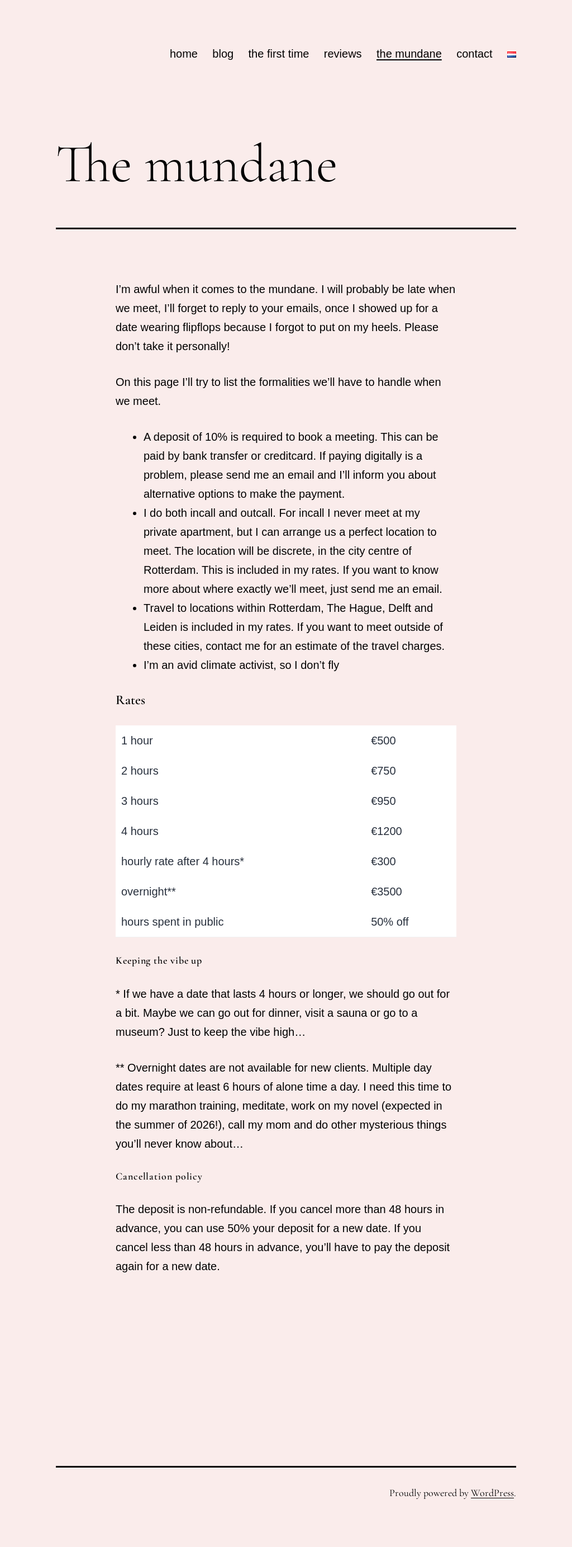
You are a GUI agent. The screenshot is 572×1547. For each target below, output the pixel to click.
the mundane (409, 54)
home (184, 54)
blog (222, 54)
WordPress (492, 1493)
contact (474, 54)
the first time (279, 54)
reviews (343, 54)
